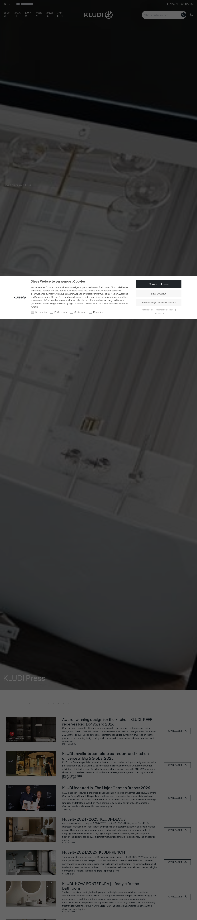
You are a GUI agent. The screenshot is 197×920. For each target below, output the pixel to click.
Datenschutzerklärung (165, 310)
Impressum (159, 313)
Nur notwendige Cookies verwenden (159, 302)
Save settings (159, 293)
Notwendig (41, 312)
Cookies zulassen (159, 284)
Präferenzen (60, 312)
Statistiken (80, 312)
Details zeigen (148, 310)
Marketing (98, 312)
